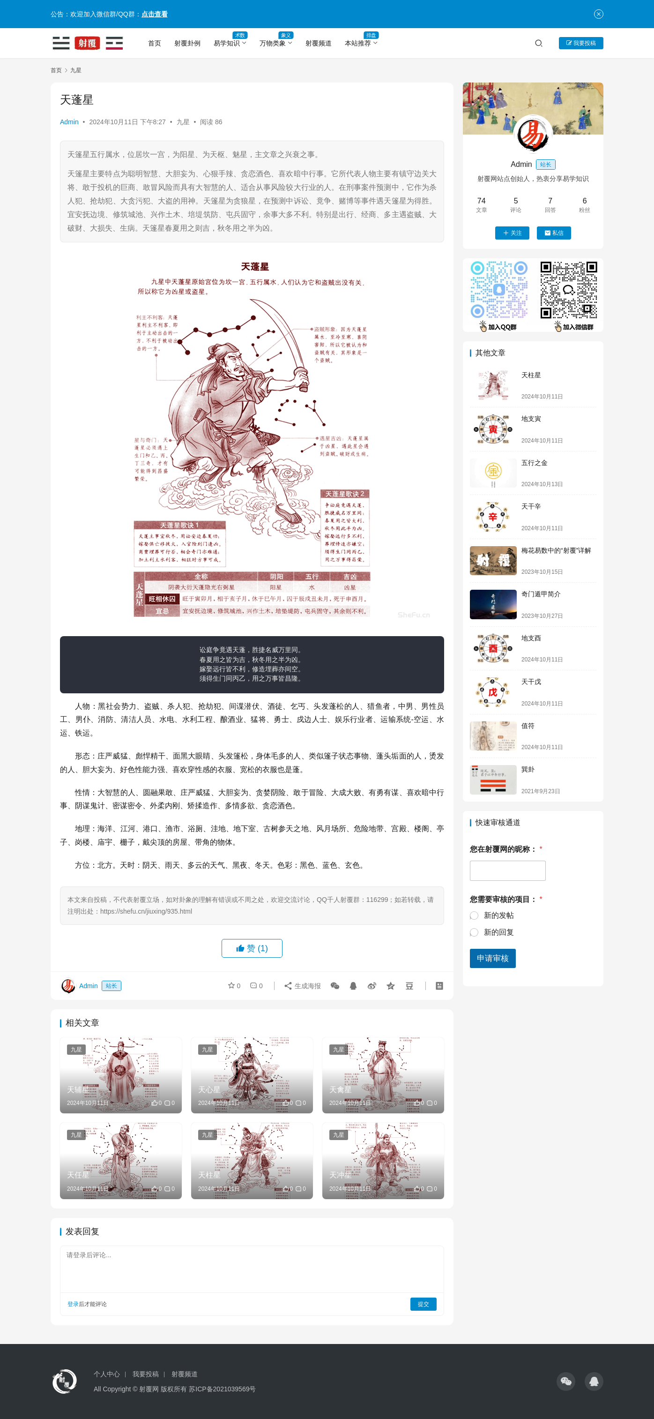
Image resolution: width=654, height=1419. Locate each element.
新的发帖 (499, 915)
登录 (73, 1304)
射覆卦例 (187, 43)
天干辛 (531, 506)
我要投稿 (581, 43)
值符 (528, 725)
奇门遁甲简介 (541, 594)
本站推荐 (358, 43)
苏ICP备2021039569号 (222, 1389)
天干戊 (531, 681)
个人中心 (107, 1374)
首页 (154, 43)
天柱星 (531, 375)
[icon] (566, 1381)
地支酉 (531, 638)
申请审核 (493, 958)
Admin (69, 122)
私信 (554, 233)
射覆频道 (318, 43)
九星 (183, 122)
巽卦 (528, 769)
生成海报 (302, 985)
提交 (423, 1304)
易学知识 (227, 43)
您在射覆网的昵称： (506, 849)
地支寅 (531, 418)
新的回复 (499, 932)
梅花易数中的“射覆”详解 (556, 550)
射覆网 (149, 1389)
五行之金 (534, 462)
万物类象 (273, 43)
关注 (512, 233)
